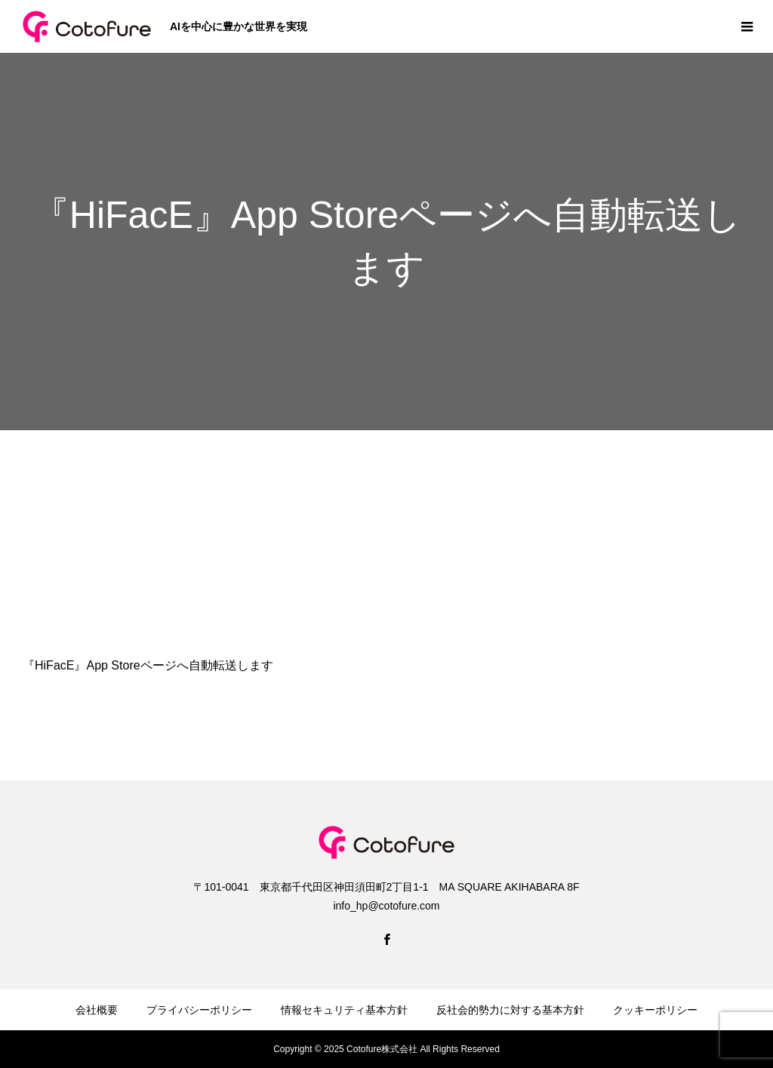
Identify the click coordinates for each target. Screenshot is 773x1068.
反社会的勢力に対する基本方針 (510, 1010)
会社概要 (96, 1010)
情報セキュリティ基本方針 (344, 1010)
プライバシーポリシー (199, 1010)
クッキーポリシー (655, 1010)
